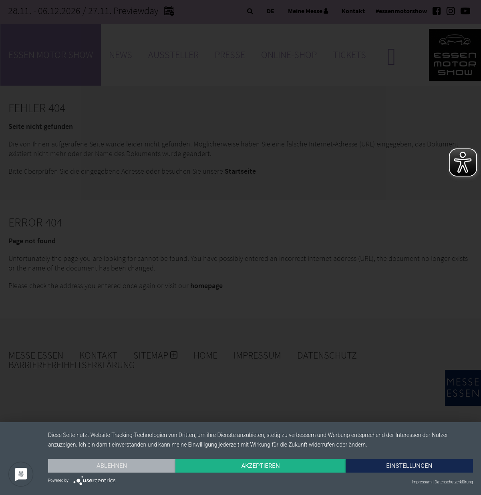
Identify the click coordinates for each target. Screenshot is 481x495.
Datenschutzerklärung (454, 482)
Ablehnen (112, 465)
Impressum (422, 482)
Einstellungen (409, 465)
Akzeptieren (260, 465)
